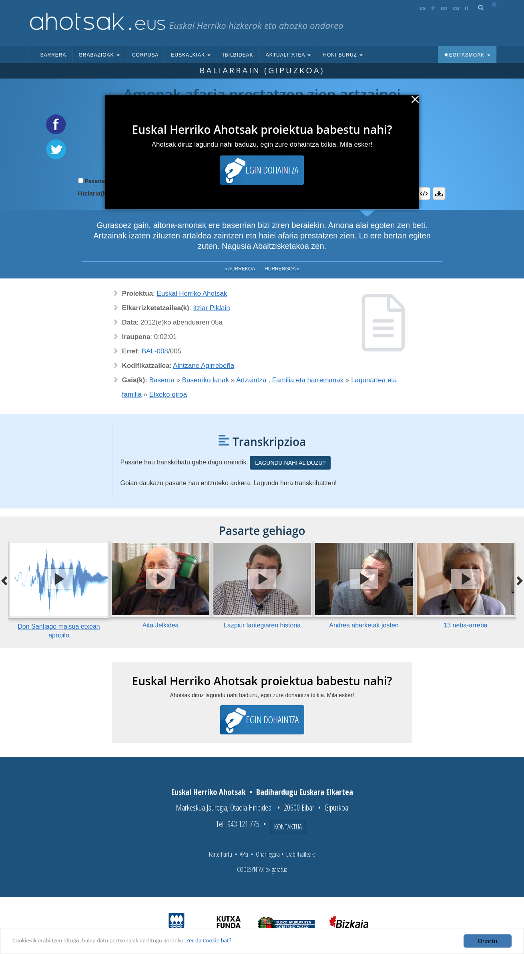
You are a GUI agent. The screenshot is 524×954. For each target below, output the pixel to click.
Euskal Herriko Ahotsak (192, 293)
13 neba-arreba (465, 625)
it (466, 8)
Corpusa (145, 55)
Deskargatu (439, 193)
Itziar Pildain (211, 308)
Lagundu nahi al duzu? (290, 463)
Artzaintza (251, 380)
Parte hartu (220, 854)
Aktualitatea (288, 55)
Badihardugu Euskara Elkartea (304, 792)
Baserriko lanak (205, 380)
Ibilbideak (238, 55)
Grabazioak (99, 55)
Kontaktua (288, 826)
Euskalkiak (191, 55)
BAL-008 (155, 351)
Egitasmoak (467, 55)
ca (456, 8)
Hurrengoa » (282, 269)
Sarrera (53, 55)
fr (433, 8)
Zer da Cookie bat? (234, 942)
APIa (244, 854)
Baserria (162, 380)
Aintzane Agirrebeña (203, 365)
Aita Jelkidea (161, 625)
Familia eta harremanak (308, 380)
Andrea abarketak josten (363, 625)
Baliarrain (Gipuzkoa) (262, 70)
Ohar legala (268, 854)
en (444, 8)
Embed (424, 193)
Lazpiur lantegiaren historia (262, 625)
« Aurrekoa (240, 269)
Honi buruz (343, 55)
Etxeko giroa (168, 394)
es (423, 8)
